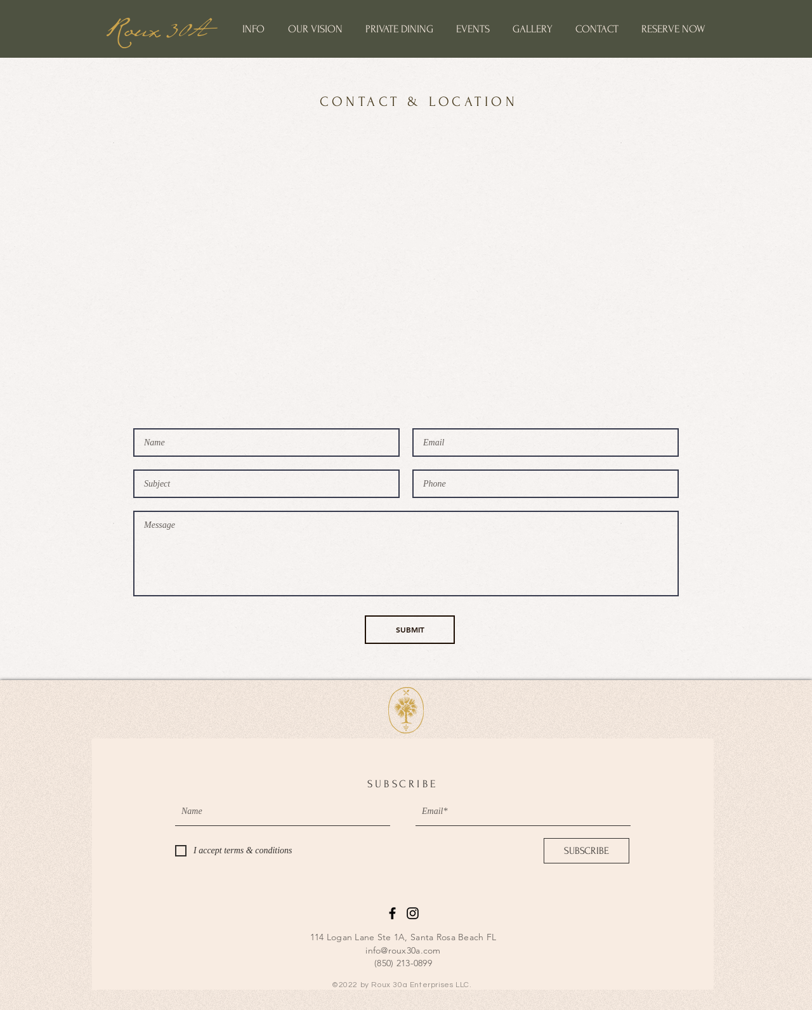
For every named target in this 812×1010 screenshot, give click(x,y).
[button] (253, 29)
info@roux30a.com (402, 950)
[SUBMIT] (410, 629)
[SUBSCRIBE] (586, 850)
